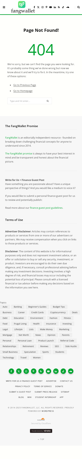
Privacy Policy (22, 386)
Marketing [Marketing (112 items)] (64, 329)
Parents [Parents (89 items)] (66, 335)
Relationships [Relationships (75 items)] (9, 346)
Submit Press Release (46, 392)
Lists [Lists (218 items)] (31, 329)
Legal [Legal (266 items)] (5, 329)
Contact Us (66, 381)
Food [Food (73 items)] (5, 323)
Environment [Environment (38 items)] (36, 318)
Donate (59, 386)
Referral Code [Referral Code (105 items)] (67, 340)
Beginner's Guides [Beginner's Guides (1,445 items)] (37, 306)
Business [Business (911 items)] (7, 312)
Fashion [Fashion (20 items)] (53, 318)
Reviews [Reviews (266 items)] (44, 346)
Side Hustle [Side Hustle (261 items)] (71, 346)
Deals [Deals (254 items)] (75, 312)
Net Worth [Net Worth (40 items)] (24, 335)
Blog (21, 397)
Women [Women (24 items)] (37, 357)
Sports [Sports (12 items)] (45, 351)
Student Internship (45, 397)
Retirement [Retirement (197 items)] (28, 346)
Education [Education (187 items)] (19, 318)
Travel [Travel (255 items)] (23, 357)
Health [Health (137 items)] (36, 323)
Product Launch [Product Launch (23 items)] (46, 340)
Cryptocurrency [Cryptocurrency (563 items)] (58, 312)
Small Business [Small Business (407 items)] (10, 351)
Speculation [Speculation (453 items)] (30, 351)
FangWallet (11, 137)
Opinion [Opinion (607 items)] (51, 335)
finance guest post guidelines (46, 207)
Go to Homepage (22, 90)
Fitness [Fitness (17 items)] (67, 318)
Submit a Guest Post (20, 392)
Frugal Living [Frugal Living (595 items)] (20, 323)
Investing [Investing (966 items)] (67, 323)
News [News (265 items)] (38, 335)
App (61, 397)
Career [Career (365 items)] (21, 312)
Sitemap (65, 392)
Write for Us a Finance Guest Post (24, 381)
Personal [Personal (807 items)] (7, 340)
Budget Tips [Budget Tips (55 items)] (59, 306)
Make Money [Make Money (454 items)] (46, 329)
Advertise (51, 381)
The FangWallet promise (18, 153)
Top (41, 439)
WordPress (48, 411)
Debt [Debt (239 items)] (5, 318)
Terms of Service (43, 386)
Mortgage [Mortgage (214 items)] (7, 335)
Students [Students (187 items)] (59, 351)
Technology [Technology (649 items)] (8, 357)
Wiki (29, 397)
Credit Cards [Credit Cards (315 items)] (37, 312)
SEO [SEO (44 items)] (57, 346)
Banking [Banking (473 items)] (18, 306)
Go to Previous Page (24, 85)
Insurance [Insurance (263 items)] (51, 323)
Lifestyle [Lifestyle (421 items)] (18, 329)
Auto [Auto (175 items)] (5, 306)
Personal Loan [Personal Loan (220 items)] (25, 340)
